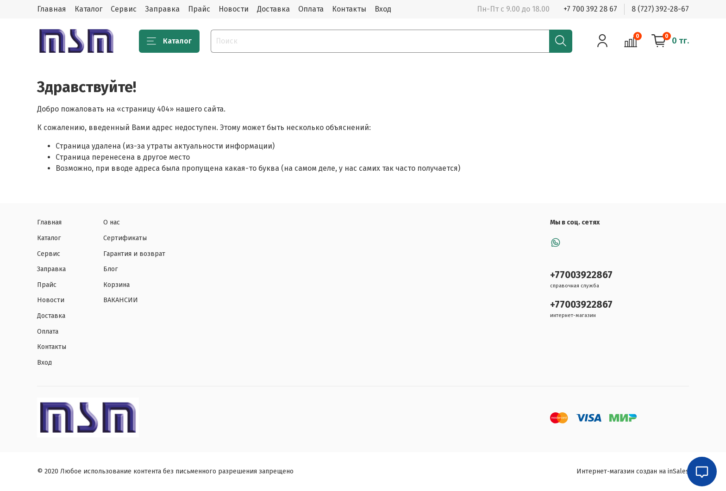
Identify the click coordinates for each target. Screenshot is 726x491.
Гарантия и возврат (134, 254)
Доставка (273, 9)
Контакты (349, 9)
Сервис (124, 9)
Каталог (88, 9)
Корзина (116, 285)
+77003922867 (581, 275)
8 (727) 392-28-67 (660, 9)
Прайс (199, 9)
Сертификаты (125, 238)
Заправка (162, 9)
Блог (110, 269)
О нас (111, 222)
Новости (234, 9)
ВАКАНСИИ (120, 300)
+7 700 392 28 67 (590, 9)
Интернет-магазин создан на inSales (632, 471)
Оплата (311, 9)
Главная (51, 9)
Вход (383, 9)
